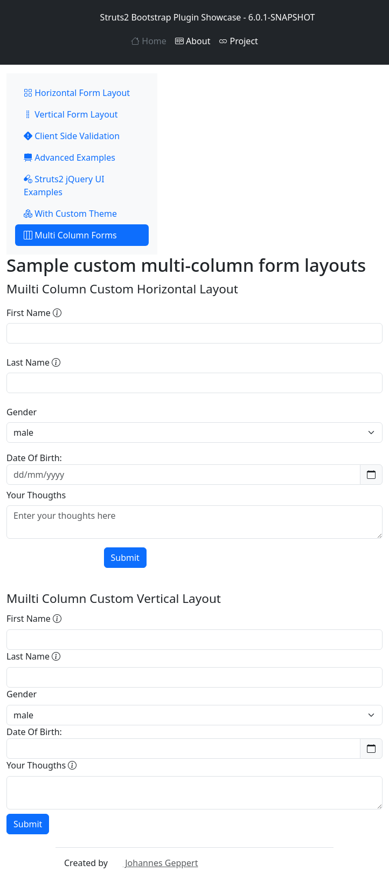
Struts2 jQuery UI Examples (64, 185)
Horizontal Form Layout (77, 93)
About (193, 41)
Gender (21, 412)
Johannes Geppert (154, 863)
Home (148, 41)
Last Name (33, 362)
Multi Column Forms (70, 235)
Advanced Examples (69, 157)
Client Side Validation (72, 136)
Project (238, 41)
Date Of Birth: (34, 458)
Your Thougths (36, 495)
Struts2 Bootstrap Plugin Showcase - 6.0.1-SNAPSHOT (194, 17)
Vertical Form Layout (71, 114)
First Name (33, 313)
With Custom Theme (70, 213)
